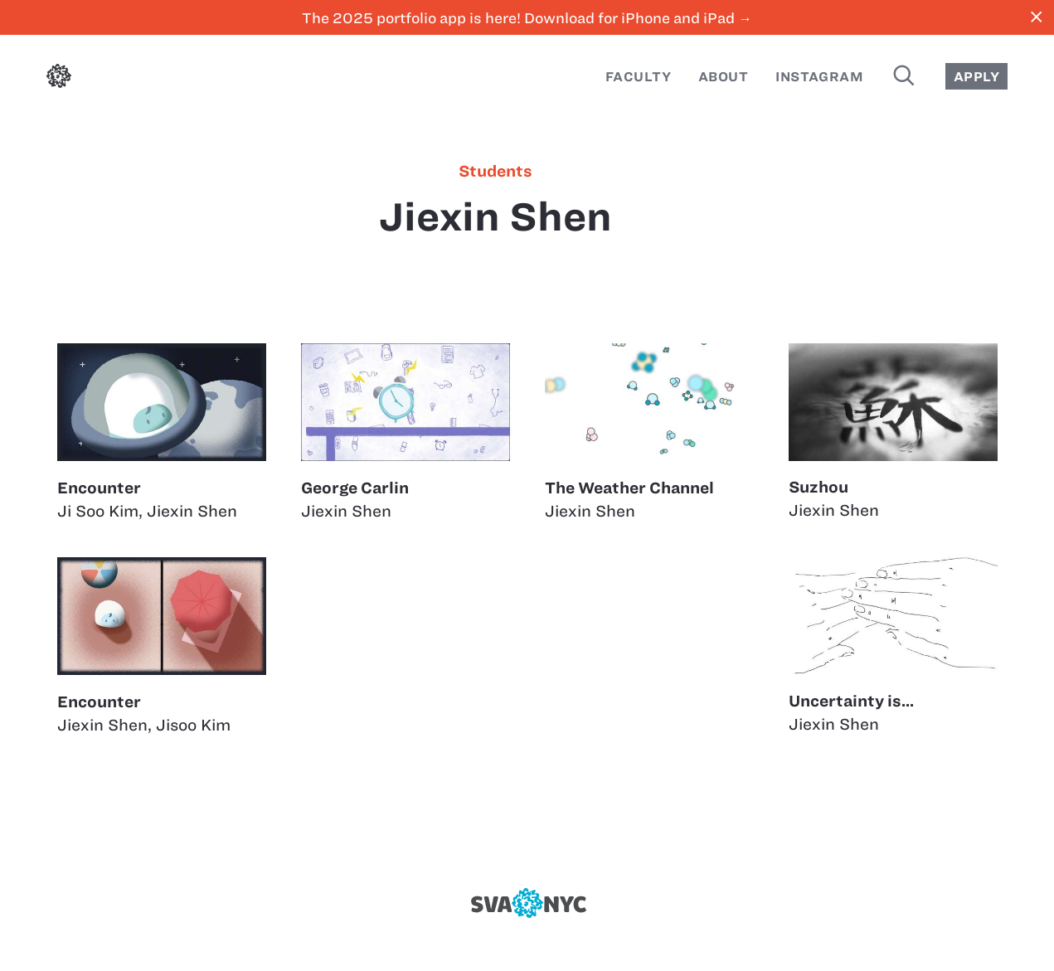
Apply (976, 77)
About (723, 77)
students (495, 171)
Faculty (638, 77)
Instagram (819, 77)
